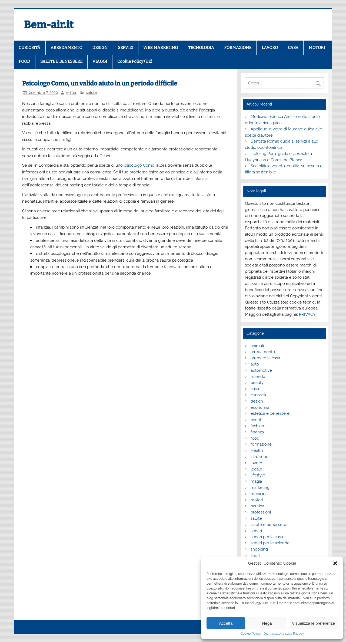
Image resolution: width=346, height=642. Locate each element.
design (257, 401)
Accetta (225, 623)
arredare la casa (265, 357)
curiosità (258, 395)
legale (256, 469)
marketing (260, 487)
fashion (257, 425)
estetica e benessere (270, 413)
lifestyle (258, 475)
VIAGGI (99, 61)
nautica (257, 505)
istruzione (259, 456)
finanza (257, 432)
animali (257, 345)
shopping (259, 549)
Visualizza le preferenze (313, 623)
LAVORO (270, 47)
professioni (261, 512)
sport (255, 555)
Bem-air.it (49, 24)
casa (255, 388)
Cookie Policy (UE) (134, 61)
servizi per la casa (267, 536)
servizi (256, 530)
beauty (257, 382)
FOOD (24, 61)
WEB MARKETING (160, 47)
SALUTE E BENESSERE (61, 61)
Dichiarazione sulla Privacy (284, 633)
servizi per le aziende (270, 543)
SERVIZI (125, 47)
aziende (258, 376)
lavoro (256, 462)
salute (91, 92)
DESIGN (100, 47)
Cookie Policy (251, 633)
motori (257, 500)
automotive (261, 370)
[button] (335, 563)
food (255, 438)
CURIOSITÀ (29, 47)
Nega (267, 623)
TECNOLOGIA (201, 47)
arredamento (263, 351)
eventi (256, 419)
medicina (259, 493)
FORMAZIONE (237, 47)
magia (256, 481)
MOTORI (317, 47)
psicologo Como (139, 165)
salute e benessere (268, 524)
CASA (293, 47)
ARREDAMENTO (66, 47)
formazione (261, 444)
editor (71, 92)
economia (260, 407)
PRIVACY (307, 314)
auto (255, 364)
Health (257, 450)
